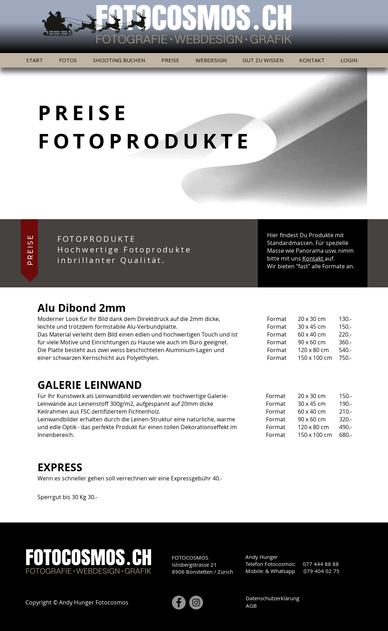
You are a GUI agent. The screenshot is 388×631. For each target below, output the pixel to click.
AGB (251, 605)
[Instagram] (196, 602)
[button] (173, 60)
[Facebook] (179, 602)
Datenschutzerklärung (272, 598)
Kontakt (313, 258)
